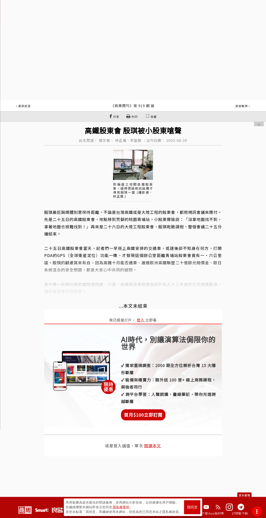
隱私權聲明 (121, 507)
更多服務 (244, 495)
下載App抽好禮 (213, 513)
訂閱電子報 (240, 513)
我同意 (192, 507)
